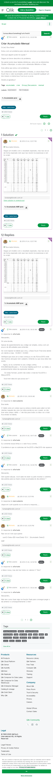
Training (29, 674)
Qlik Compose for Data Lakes (12, 677)
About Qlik (30, 686)
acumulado (10, 85)
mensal (41, 85)
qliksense (23, 638)
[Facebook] (36, 724)
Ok (26, 771)
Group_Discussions (29, 85)
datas (42, 638)
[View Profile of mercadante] (13, 37)
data (30, 634)
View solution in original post (14, 200)
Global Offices (31, 708)
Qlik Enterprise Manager (9, 686)
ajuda (35, 634)
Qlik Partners (31, 661)
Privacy (29, 699)
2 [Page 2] (47, 130)
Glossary (29, 671)
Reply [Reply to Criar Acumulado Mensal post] (45, 116)
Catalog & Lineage (7, 689)
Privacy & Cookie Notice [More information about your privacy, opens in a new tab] (27, 767)
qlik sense (23, 634)
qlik (30, 638)
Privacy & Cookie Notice (10, 748)
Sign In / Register (45, 10)
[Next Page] (50, 130)
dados (12, 641)
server (18, 641)
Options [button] (49, 24)
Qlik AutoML (5, 668)
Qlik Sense (5, 665)
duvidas (35, 638)
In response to (10, 334)
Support (29, 677)
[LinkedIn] (32, 724)
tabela (41, 634)
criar (18, 85)
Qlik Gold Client (6, 692)
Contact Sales (31, 711)
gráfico (15, 638)
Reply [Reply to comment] (43, 225)
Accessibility (30, 696)
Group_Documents (32, 631)
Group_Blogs (8, 634)
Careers (29, 702)
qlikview (21, 631)
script (16, 634)
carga (24, 641)
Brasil (4, 24)
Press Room (30, 689)
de (46, 634)
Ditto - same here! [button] (9, 107)
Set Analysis (24, 90)
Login (30, 2)
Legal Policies (6, 745)
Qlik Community (33, 720)
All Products (5, 658)
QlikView (4, 671)
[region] (26, 767)
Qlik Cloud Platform (8, 661)
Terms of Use (6, 754)
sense (6, 641)
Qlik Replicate (6, 674)
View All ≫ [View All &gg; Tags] (6, 646)
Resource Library (32, 658)
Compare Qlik (31, 668)
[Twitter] (28, 724)
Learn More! (41, 18)
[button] (50, 37)
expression (12, 90)
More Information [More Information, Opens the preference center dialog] (26, 775)
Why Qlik (4, 695)
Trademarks (5, 751)
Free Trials (30, 665)
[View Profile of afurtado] (14, 141)
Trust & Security (32, 692)
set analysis (7, 638)
